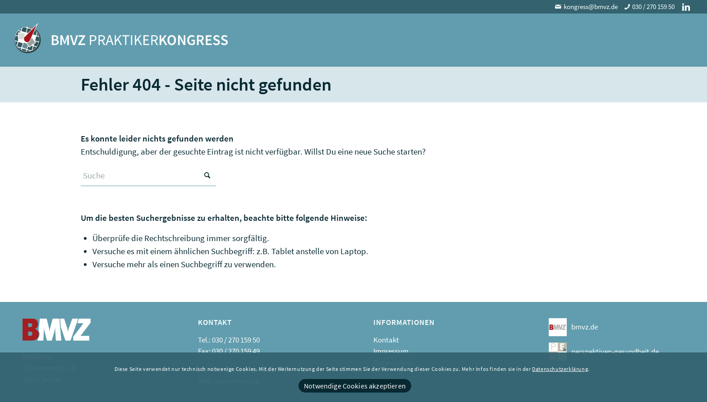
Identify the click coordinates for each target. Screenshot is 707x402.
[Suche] (148, 175)
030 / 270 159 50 (653, 6)
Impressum (391, 351)
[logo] (121, 45)
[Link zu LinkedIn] (686, 7)
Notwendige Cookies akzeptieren (355, 385)
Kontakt (386, 340)
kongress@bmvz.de (591, 6)
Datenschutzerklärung (560, 368)
